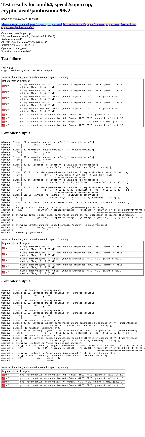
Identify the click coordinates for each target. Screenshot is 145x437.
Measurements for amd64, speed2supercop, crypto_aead (32, 24)
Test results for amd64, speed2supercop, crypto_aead (91, 24)
